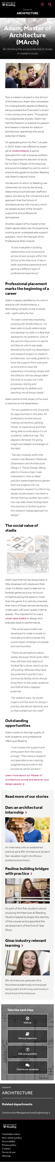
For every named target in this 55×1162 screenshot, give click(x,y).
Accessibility (8, 1141)
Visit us (27, 1023)
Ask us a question (27, 1054)
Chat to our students (27, 1069)
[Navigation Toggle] (42, 4)
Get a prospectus (27, 1038)
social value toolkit (15, 618)
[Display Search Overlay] (49, 4)
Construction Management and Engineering (25, 1113)
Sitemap (6, 1156)
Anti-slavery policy (12, 1138)
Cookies (6, 1149)
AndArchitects (20, 151)
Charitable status (11, 1134)
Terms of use (8, 1152)
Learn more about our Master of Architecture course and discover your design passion (27, 779)
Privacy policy (9, 1145)
